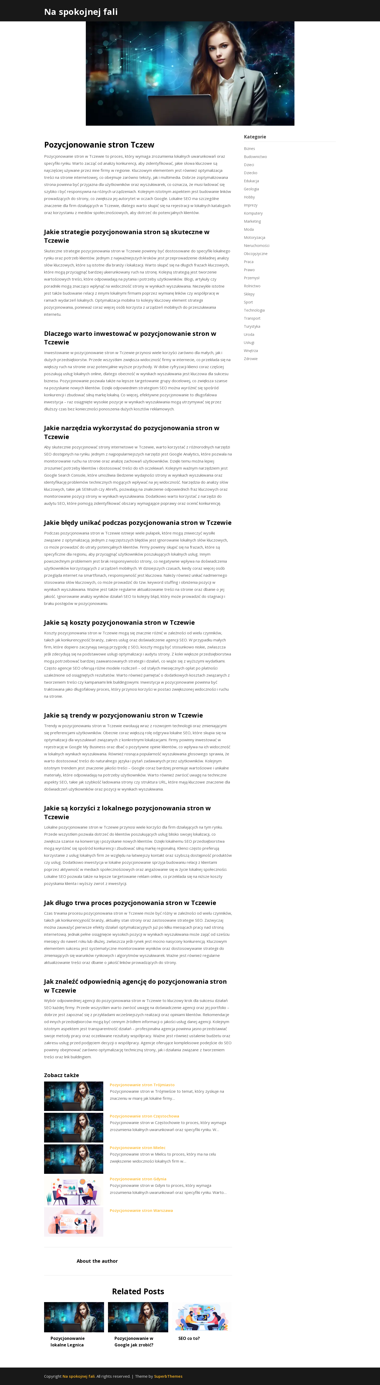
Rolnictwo (252, 285)
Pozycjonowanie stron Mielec (138, 1147)
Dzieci (249, 164)
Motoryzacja (254, 237)
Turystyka (252, 326)
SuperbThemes (168, 1376)
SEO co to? (189, 1338)
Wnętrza (251, 350)
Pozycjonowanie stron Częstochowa (144, 1116)
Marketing (252, 221)
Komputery (253, 213)
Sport (248, 302)
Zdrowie (251, 358)
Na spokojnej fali (81, 11)
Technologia (254, 310)
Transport (252, 318)
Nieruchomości (256, 245)
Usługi (249, 342)
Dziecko (250, 172)
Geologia (251, 188)
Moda (249, 229)
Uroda (249, 334)
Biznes (249, 148)
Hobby (249, 197)
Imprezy (250, 205)
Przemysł (252, 277)
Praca (249, 261)
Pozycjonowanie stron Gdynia (138, 1178)
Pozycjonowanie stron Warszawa (141, 1210)
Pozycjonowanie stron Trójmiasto (142, 1084)
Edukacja (251, 180)
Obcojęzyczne (256, 253)
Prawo (249, 269)
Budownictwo (255, 156)
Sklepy (249, 293)
